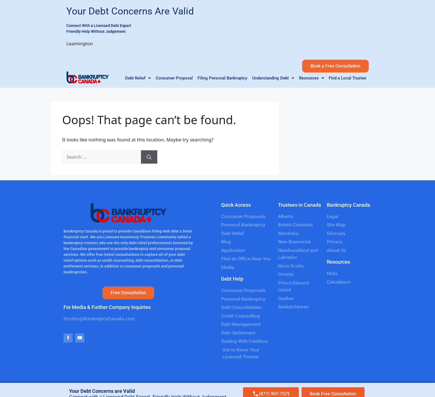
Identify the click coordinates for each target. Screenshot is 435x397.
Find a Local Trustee (347, 78)
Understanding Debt (273, 79)
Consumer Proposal (174, 78)
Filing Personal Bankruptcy (222, 78)
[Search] (149, 157)
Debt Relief (138, 79)
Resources (311, 79)
